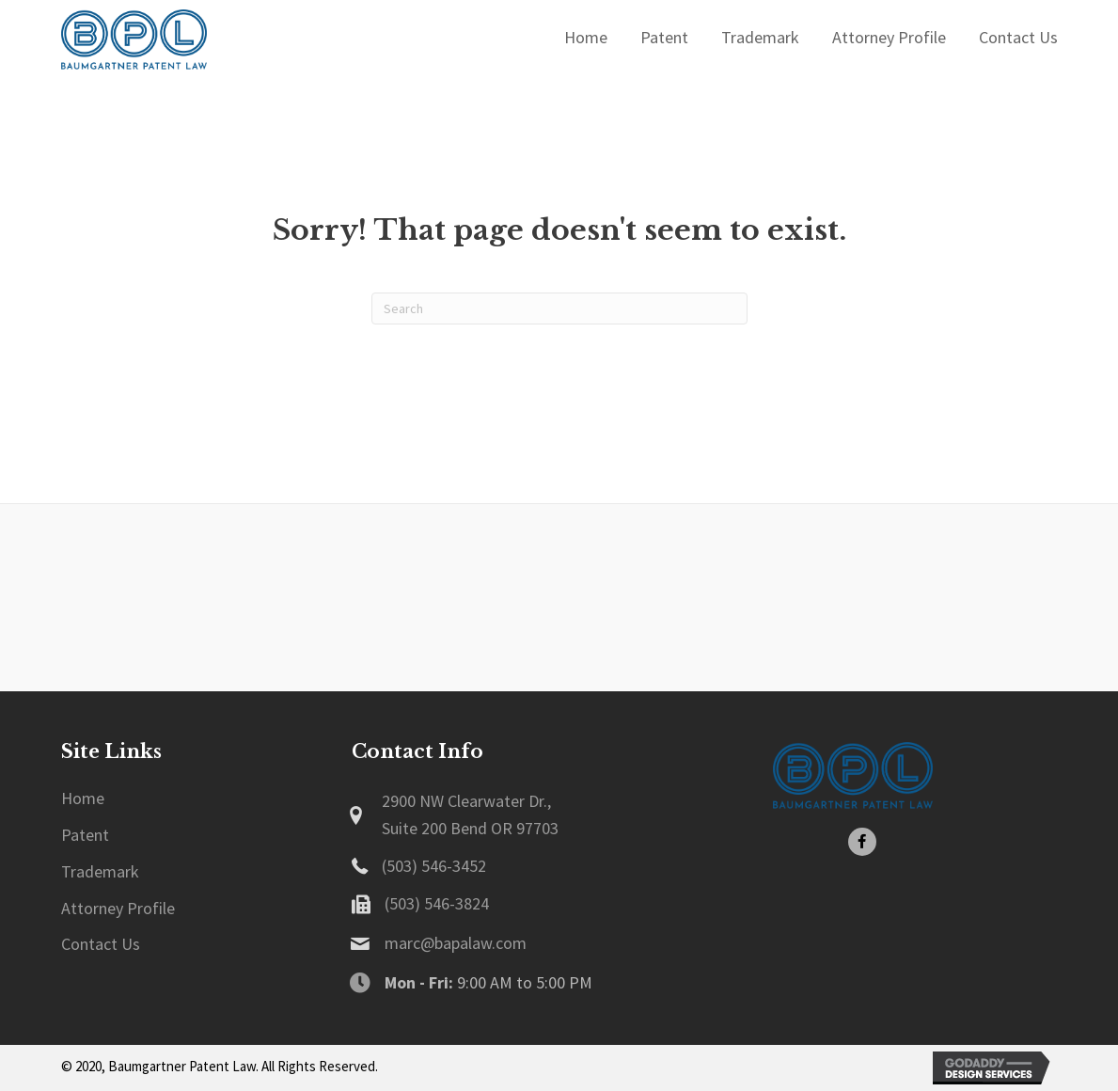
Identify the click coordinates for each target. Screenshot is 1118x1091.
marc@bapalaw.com (456, 943)
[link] (83, 799)
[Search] (559, 308)
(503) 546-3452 (434, 866)
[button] (862, 842)
